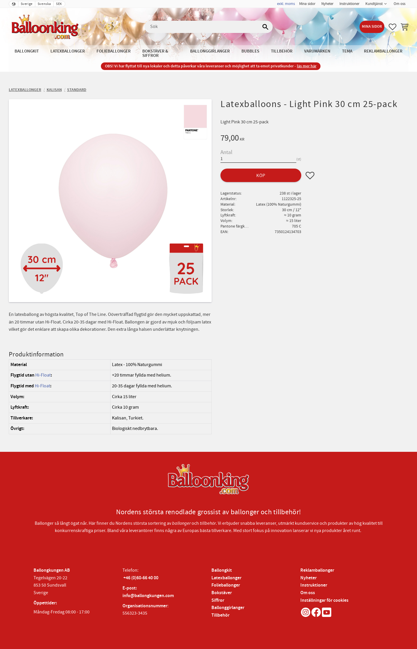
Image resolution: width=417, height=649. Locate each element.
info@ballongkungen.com (148, 596)
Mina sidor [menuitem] (307, 3)
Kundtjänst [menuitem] (374, 3)
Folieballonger (225, 585)
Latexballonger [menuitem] (67, 51)
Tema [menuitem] (347, 51)
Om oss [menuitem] (399, 3)
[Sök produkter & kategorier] (208, 27)
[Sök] (265, 27)
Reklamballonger (317, 570)
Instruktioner (313, 585)
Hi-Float (43, 375)
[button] (392, 27)
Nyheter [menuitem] (327, 3)
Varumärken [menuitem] (317, 51)
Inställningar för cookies (324, 600)
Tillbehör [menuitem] (281, 51)
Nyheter (308, 578)
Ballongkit (221, 570)
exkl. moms (286, 3)
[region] (110, 396)
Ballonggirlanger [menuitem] (210, 51)
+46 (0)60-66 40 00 (140, 578)
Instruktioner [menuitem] (349, 3)
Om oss (307, 593)
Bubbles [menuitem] (250, 51)
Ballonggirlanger (227, 608)
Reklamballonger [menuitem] (383, 51)
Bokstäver (221, 593)
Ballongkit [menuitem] (27, 51)
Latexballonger (226, 578)
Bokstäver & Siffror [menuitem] (155, 53)
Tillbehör (220, 615)
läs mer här (306, 66)
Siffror (217, 600)
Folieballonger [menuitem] (114, 51)
